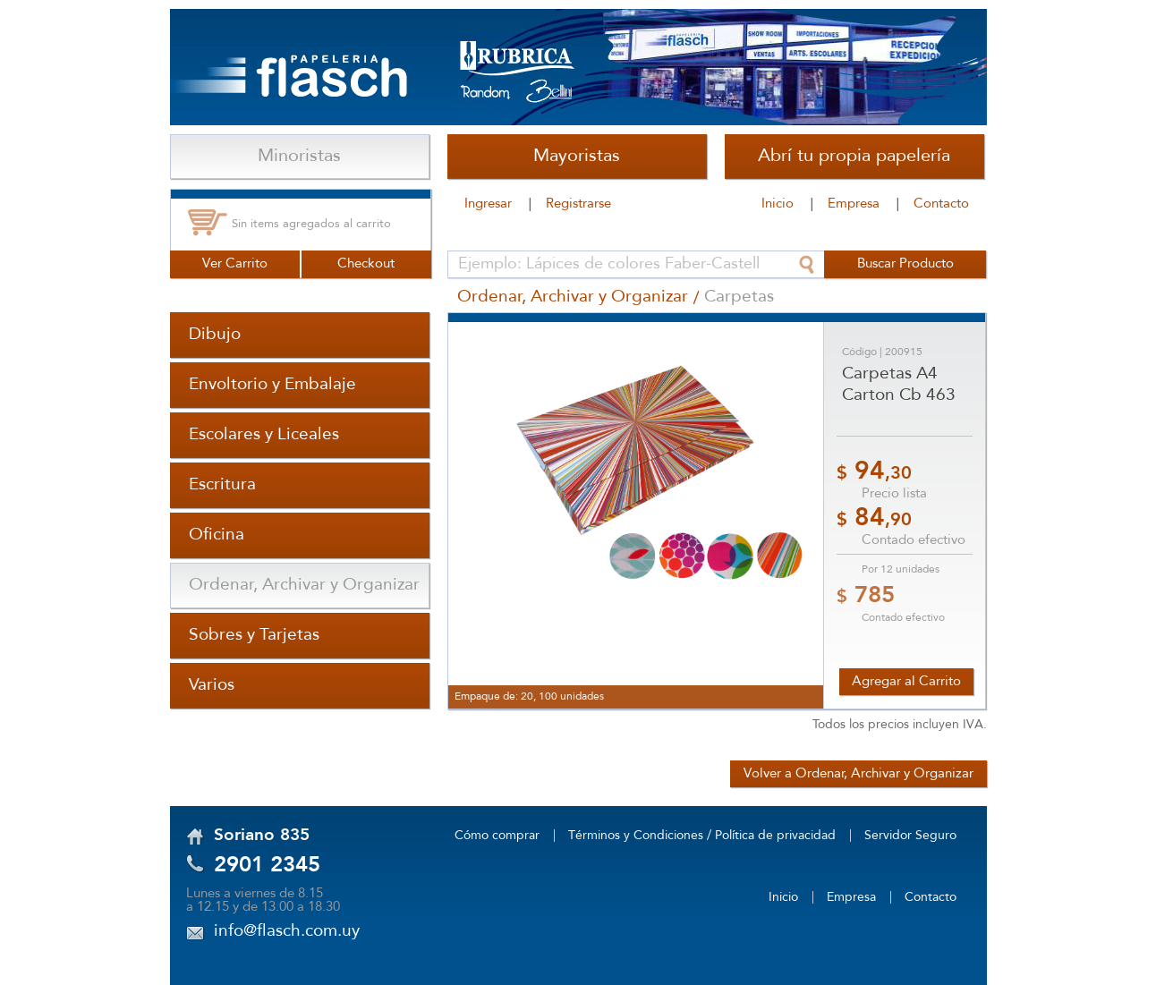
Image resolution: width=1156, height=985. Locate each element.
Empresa (854, 204)
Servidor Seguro (910, 835)
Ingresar (488, 204)
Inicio (777, 204)
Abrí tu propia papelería (854, 157)
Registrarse (578, 204)
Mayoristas (576, 157)
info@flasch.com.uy (287, 931)
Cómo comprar (497, 835)
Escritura (222, 485)
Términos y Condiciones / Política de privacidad (702, 835)
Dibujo (215, 335)
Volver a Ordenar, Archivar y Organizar (858, 774)
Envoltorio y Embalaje (272, 385)
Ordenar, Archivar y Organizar (304, 585)
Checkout (366, 264)
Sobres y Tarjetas (254, 635)
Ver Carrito (235, 264)
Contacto (941, 204)
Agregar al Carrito (906, 681)
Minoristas (299, 157)
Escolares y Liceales (264, 435)
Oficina (216, 535)
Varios (211, 685)
